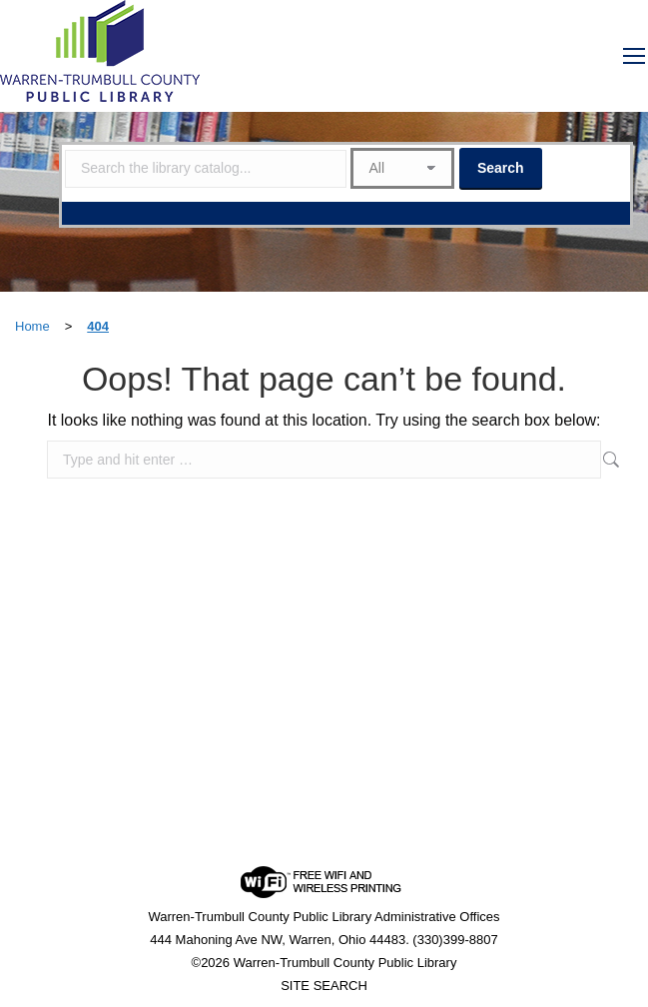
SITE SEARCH (324, 985)
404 (98, 326)
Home (32, 326)
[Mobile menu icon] (634, 56)
